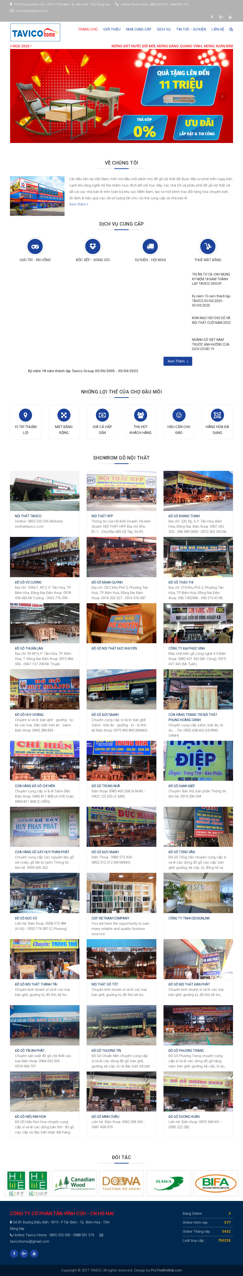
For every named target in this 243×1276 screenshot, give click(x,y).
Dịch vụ (164, 29)
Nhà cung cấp (138, 29)
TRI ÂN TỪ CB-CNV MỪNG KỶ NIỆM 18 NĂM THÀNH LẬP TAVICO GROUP (211, 279)
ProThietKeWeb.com (166, 1270)
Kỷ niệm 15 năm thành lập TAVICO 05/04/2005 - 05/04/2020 (211, 300)
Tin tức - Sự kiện (191, 29)
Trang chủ (88, 29)
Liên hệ (218, 29)
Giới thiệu (112, 29)
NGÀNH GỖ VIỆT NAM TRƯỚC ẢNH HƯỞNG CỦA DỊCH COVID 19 (210, 344)
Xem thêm (78, 204)
